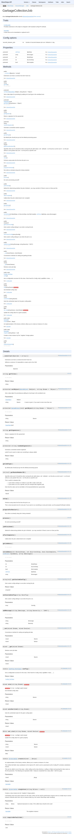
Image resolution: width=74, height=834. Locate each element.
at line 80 (69, 407)
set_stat (6, 310)
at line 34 (69, 373)
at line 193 (69, 551)
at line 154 (69, 526)
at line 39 (69, 517)
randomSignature (8, 125)
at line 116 (69, 463)
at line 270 (69, 646)
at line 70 (69, 388)
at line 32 (69, 683)
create (5, 321)
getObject (6, 103)
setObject (6, 92)
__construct (7, 73)
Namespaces (42, 2)
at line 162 (69, 534)
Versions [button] (27, 2)
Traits (57, 2)
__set (5, 253)
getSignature (7, 113)
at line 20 (69, 668)
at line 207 (69, 578)
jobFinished (7, 185)
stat (5, 287)
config (5, 276)
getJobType (7, 135)
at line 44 (69, 708)
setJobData (7, 214)
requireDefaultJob (8, 344)
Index (62, 2)
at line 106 (69, 445)
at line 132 (69, 498)
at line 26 (69, 758)
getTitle (6, 84)
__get (5, 264)
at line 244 (69, 610)
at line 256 (69, 627)
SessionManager (19, 5)
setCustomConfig (8, 234)
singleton (6, 333)
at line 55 (69, 355)
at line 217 (69, 594)
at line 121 (69, 471)
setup (5, 157)
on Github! (69, 833)
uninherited (7, 298)
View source (37, 16)
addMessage (7, 244)
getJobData (7, 205)
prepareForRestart (8, 167)
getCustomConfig (8, 224)
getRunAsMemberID (9, 146)
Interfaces (50, 2)
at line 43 (69, 788)
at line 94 (69, 429)
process (6, 177)
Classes (34, 2)
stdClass (17, 52)
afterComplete (7, 195)
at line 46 (69, 816)
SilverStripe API (6, 2)
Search (68, 2)
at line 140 (69, 509)
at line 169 (69, 542)
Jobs (27, 5)
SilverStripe (10, 5)
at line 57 (69, 730)
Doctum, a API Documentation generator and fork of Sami (59, 832)
